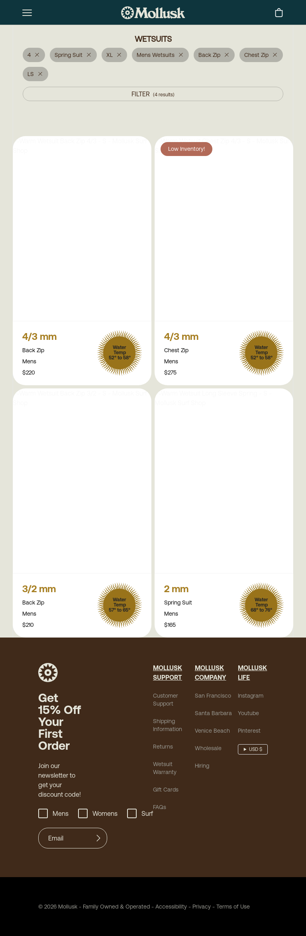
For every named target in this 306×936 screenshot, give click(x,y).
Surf (140, 815)
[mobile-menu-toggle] (27, 13)
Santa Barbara (213, 715)
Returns (163, 748)
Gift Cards (165, 791)
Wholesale (208, 750)
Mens (53, 815)
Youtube (248, 715)
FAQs (159, 808)
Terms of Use (233, 908)
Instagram (250, 697)
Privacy (201, 908)
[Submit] (98, 839)
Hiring (202, 767)
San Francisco (213, 697)
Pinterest (249, 732)
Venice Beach (212, 732)
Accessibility (168, 908)
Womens (98, 815)
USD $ (255, 751)
